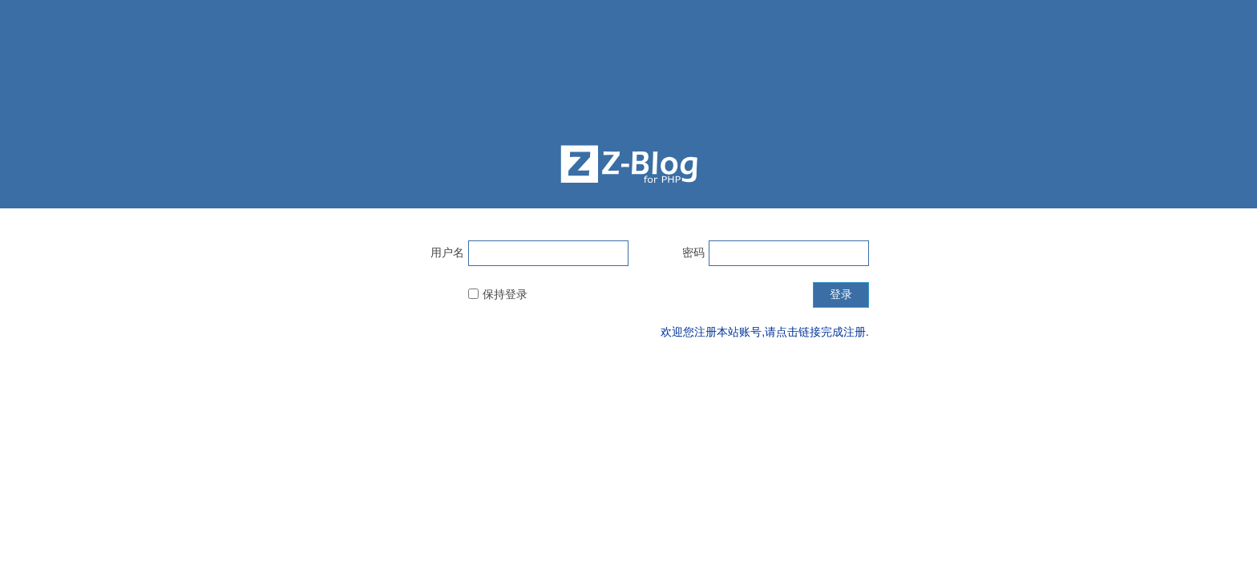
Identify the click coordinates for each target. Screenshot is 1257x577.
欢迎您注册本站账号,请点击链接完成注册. (765, 331)
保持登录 (505, 294)
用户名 (447, 252)
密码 (693, 252)
